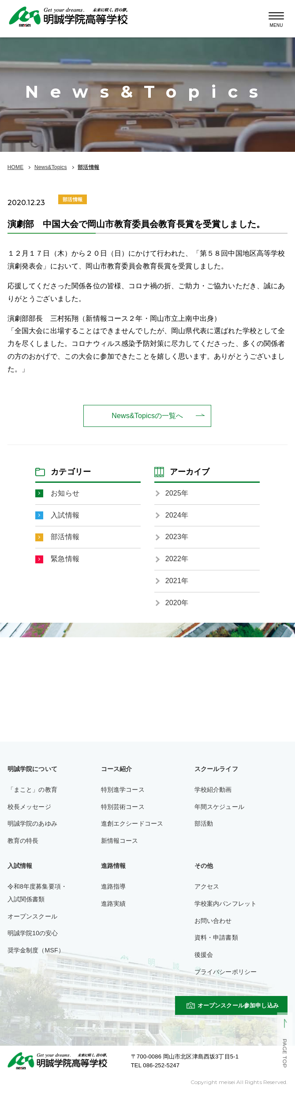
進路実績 (113, 903)
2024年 (176, 515)
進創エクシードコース (132, 823)
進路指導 (113, 886)
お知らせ (65, 493)
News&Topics (50, 167)
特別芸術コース (123, 806)
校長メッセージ (29, 806)
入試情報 (65, 515)
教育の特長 (23, 840)
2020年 (176, 602)
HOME (15, 167)
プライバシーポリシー (225, 971)
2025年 (176, 493)
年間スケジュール (219, 806)
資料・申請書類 (216, 937)
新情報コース (119, 840)
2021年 (176, 580)
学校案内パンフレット (225, 903)
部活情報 (88, 167)
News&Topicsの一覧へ (147, 415)
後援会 (203, 954)
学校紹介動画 (213, 789)
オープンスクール (32, 916)
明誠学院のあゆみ (32, 823)
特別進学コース (123, 789)
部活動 (203, 823)
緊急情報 (65, 558)
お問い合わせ (213, 920)
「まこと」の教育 (32, 789)
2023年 (176, 536)
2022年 (176, 558)
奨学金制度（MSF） (35, 950)
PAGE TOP (284, 1053)
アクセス (207, 886)
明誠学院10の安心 (32, 933)
